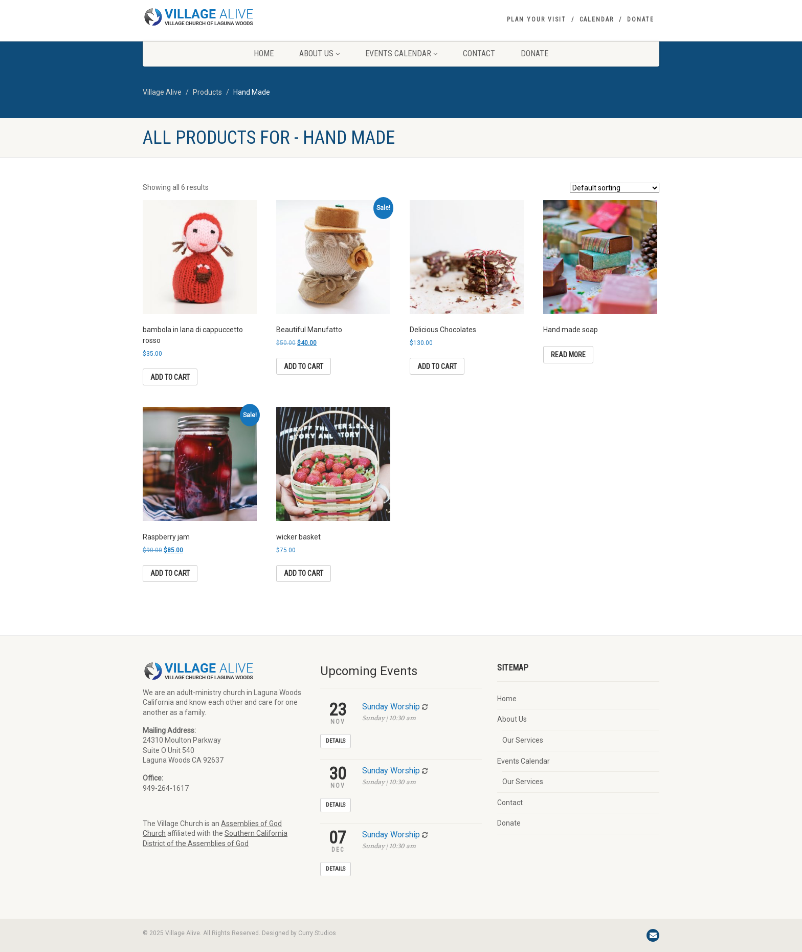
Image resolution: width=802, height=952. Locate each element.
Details (335, 741)
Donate (640, 19)
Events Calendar (401, 53)
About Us (319, 53)
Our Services (522, 740)
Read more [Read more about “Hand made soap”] (568, 355)
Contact (479, 53)
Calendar (597, 19)
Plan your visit (536, 19)
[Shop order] (614, 188)
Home (264, 53)
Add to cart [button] (170, 377)
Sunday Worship (391, 706)
